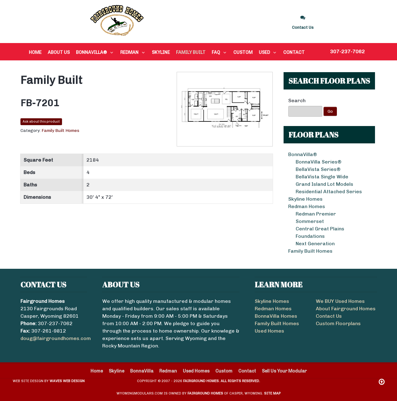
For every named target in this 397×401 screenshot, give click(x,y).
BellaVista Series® (318, 169)
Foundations (310, 236)
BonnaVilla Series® (319, 162)
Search (297, 100)
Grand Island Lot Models (324, 184)
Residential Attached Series (329, 191)
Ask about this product (41, 122)
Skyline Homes (305, 199)
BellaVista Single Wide (322, 177)
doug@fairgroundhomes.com (55, 338)
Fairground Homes (205, 393)
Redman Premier (316, 214)
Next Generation (315, 243)
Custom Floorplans (338, 323)
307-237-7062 (347, 51)
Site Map (272, 393)
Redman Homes (306, 206)
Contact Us (329, 316)
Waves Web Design (67, 381)
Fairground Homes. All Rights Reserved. (221, 381)
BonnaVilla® (302, 154)
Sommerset (310, 221)
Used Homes (269, 331)
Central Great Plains (320, 229)
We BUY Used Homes (340, 301)
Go (330, 111)
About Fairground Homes (346, 309)
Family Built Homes (310, 251)
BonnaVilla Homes (276, 316)
